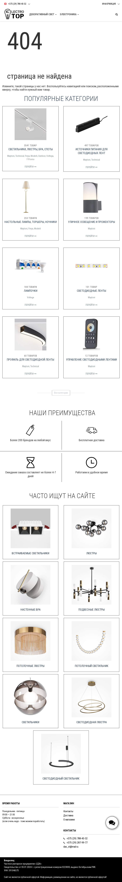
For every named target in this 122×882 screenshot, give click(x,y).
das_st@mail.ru (70, 846)
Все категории (61, 392)
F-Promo (30, 159)
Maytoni (10, 156)
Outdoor (41, 156)
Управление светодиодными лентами (91, 359)
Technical (19, 156)
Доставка (68, 815)
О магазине (69, 819)
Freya (27, 156)
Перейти (30, 166)
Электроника (69, 14)
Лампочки (30, 290)
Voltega (49, 156)
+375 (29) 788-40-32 (75, 838)
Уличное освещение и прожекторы (91, 222)
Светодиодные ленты (91, 290)
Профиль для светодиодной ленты (30, 359)
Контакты (68, 811)
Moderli (34, 156)
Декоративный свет (43, 14)
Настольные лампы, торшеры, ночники (30, 222)
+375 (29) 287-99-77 (75, 842)
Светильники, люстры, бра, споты (30, 149)
